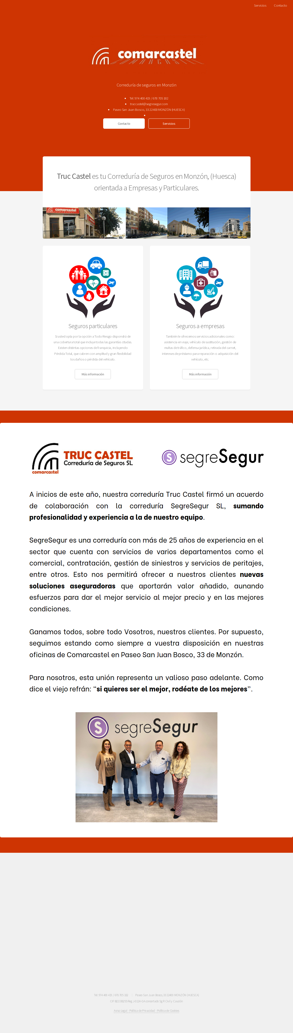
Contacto (280, 5)
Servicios (260, 5)
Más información (92, 374)
